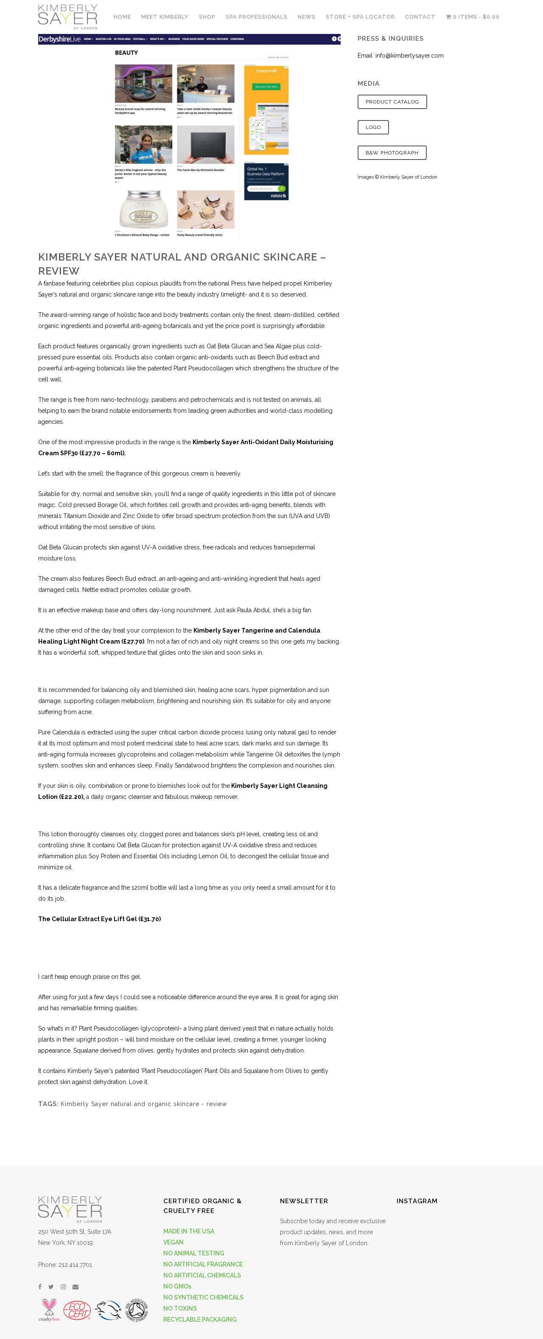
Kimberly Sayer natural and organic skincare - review (144, 1104)
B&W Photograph (392, 153)
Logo (373, 127)
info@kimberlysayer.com (409, 55)
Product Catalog (392, 102)
